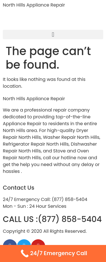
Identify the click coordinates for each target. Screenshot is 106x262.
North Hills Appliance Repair (34, 5)
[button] (53, 34)
